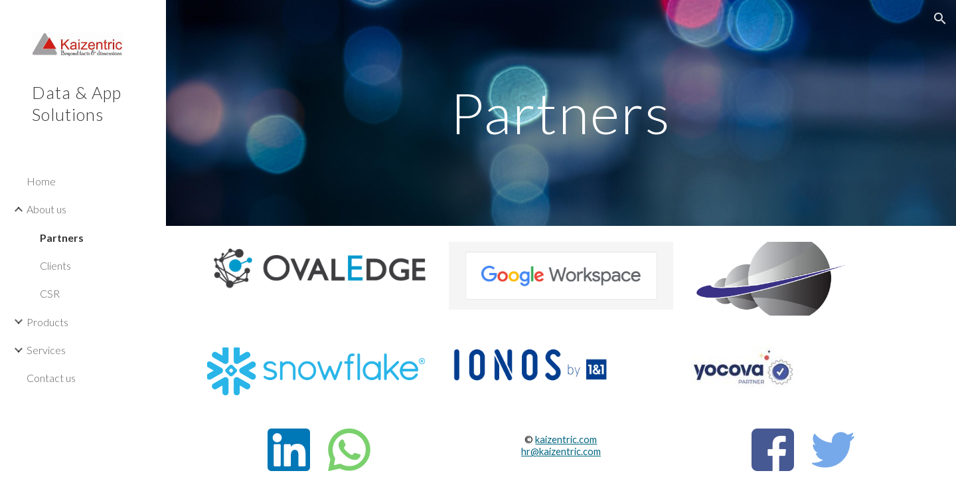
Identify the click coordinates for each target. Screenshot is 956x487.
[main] (561, 112)
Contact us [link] (51, 377)
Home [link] (41, 181)
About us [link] (46, 209)
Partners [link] (62, 237)
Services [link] (46, 349)
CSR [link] (50, 293)
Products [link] (47, 322)
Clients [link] (55, 265)
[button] (940, 19)
